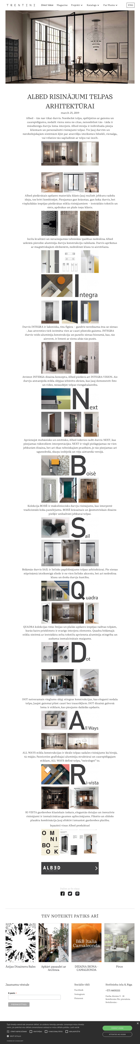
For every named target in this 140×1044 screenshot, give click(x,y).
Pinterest (78, 998)
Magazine (62, 5)
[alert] (70, 1032)
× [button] (138, 1024)
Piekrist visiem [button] (117, 1028)
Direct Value (47, 5)
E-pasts (12, 993)
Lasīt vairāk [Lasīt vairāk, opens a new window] (74, 1027)
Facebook (78, 990)
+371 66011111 (113, 990)
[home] (20, 5)
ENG (130, 5)
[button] (77, 5)
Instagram (79, 994)
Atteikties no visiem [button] (117, 1034)
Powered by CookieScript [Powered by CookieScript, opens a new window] (15, 1041)
